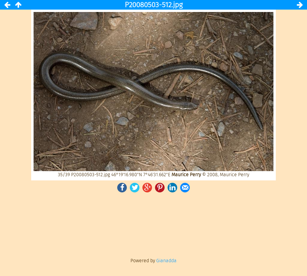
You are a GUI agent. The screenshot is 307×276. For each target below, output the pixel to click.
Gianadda (166, 260)
